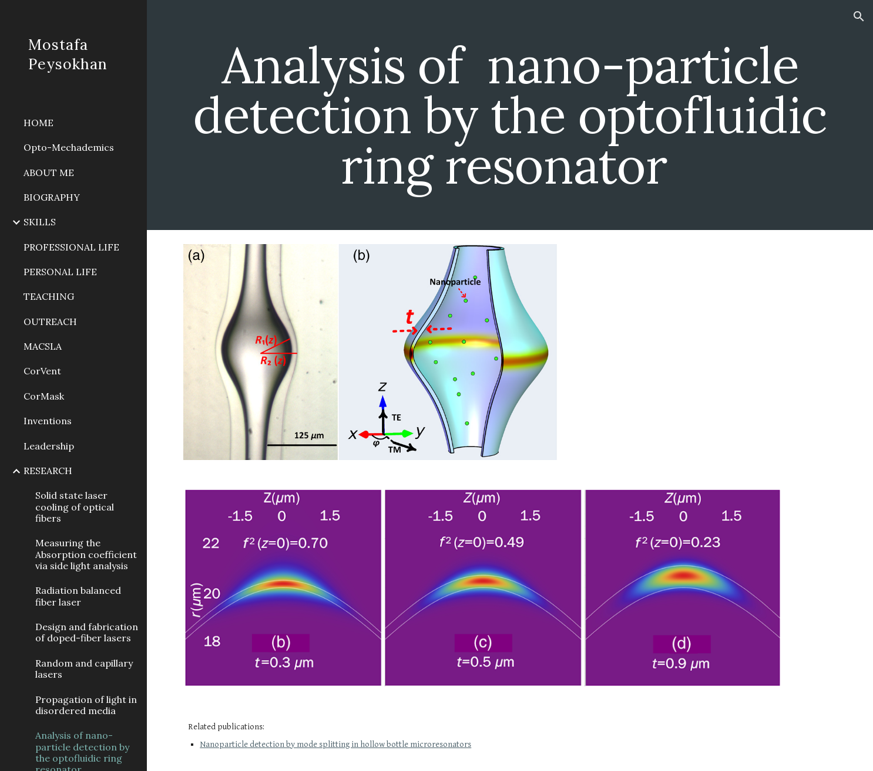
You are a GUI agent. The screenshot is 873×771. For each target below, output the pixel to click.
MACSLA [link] (42, 346)
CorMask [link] (43, 396)
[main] (510, 115)
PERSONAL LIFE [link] (60, 272)
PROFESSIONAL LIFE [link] (71, 247)
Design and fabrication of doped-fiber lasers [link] (86, 632)
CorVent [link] (42, 371)
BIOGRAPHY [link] (51, 197)
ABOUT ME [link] (48, 172)
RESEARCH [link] (47, 470)
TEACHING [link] (48, 296)
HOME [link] (38, 122)
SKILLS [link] (39, 222)
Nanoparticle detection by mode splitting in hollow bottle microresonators (335, 744)
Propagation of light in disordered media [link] (86, 705)
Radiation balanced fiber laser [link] (78, 595)
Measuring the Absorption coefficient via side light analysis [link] (86, 554)
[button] (859, 16)
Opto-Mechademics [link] (68, 147)
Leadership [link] (48, 446)
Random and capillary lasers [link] (84, 668)
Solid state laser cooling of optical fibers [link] (74, 506)
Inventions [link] (47, 421)
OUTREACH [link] (50, 321)
